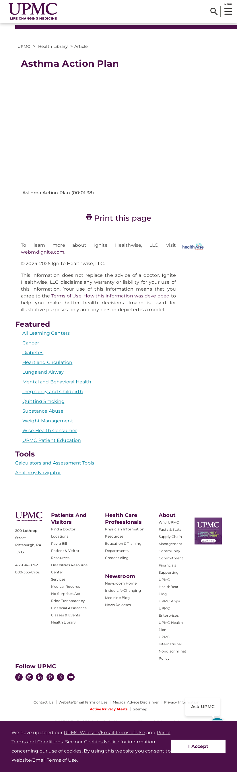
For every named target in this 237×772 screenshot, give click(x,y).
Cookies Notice (101, 741)
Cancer (30, 343)
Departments (117, 550)
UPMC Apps (169, 601)
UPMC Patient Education (51, 440)
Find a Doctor (63, 529)
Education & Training (123, 543)
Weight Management (47, 421)
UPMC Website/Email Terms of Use (104, 732)
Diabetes (32, 352)
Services (58, 579)
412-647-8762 (26, 565)
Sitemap (140, 709)
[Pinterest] (50, 677)
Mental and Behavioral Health (56, 382)
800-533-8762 (27, 572)
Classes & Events (65, 615)
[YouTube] (71, 677)
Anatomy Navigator (38, 472)
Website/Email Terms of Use (83, 702)
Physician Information (124, 529)
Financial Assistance (69, 608)
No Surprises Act (66, 593)
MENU (228, 4)
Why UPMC (169, 522)
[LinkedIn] (39, 677)
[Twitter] (60, 677)
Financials (167, 565)
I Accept (198, 746)
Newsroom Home (121, 583)
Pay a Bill (59, 543)
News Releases (118, 605)
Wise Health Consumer (49, 430)
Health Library (63, 622)
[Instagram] (29, 677)
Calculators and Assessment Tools (54, 463)
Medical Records (65, 586)
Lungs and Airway (43, 372)
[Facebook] (19, 677)
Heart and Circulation (47, 362)
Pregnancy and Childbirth (52, 391)
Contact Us (43, 702)
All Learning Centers (46, 333)
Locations (59, 536)
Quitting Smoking (43, 401)
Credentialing (117, 558)
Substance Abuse (42, 411)
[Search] (213, 11)
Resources (114, 536)
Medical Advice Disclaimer (136, 702)
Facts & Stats (170, 529)
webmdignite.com (42, 252)
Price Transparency (68, 601)
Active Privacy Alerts (109, 709)
